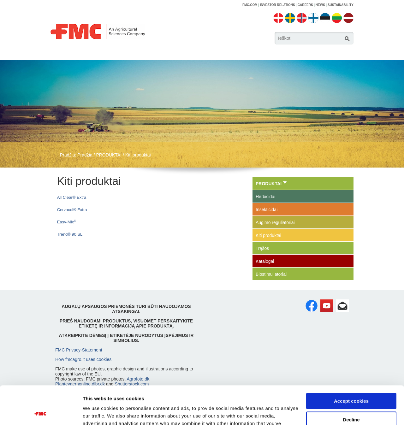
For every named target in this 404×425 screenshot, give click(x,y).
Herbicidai (265, 196)
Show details (97, 412)
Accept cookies (351, 365)
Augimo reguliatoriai (275, 222)
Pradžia (84, 154)
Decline (351, 383)
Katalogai (265, 261)
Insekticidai (266, 209)
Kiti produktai (138, 154)
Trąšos (262, 248)
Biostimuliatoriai (271, 274)
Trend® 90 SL (70, 234)
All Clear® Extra (71, 197)
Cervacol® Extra (72, 209)
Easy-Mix (66, 222)
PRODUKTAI (109, 154)
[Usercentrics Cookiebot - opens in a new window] (40, 412)
